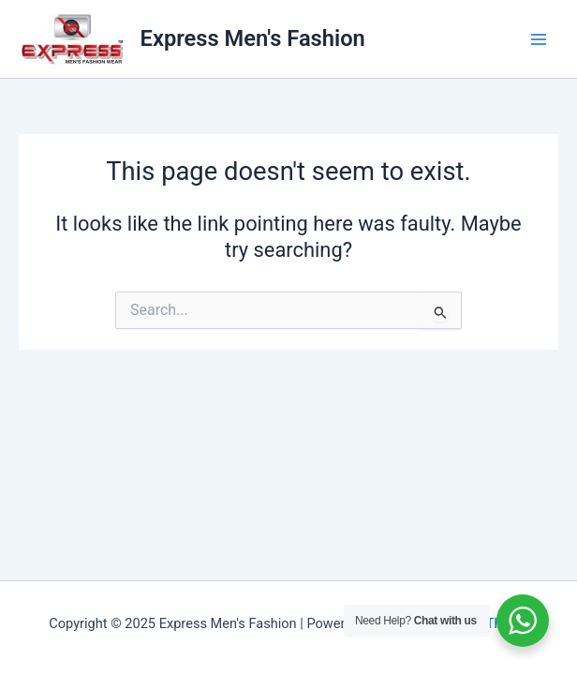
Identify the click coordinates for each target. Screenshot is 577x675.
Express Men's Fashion (253, 38)
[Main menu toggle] (538, 39)
